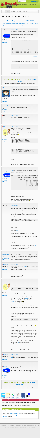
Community (9, 7)
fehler (33, 23)
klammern (8, 25)
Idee (17, 233)
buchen (23, 23)
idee (4, 25)
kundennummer (13, 25)
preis (23, 26)
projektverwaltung (6, 257)
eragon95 (5, 106)
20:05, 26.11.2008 (14, 256)
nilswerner (5, 267)
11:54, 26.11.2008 (14, 127)
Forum (7, 11)
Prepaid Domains (30, 429)
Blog (8, 431)
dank (31, 23)
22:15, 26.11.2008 (14, 267)
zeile (32, 25)
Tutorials (25, 11)
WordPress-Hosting (26, 4)
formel (36, 23)
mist (20, 25)
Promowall (19, 11)
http (2, 25)
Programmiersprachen (18, 20)
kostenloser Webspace (6, 4)
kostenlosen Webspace (15, 418)
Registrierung (34, 1)
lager (18, 25)
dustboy (5, 31)
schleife (29, 25)
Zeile (35, 248)
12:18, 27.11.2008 (14, 284)
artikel (6, 23)
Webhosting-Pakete (16, 4)
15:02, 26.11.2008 (14, 171)
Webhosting (3, 429)
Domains (34, 4)
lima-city (3, 20)
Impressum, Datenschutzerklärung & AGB (19, 431)
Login (28, 1)
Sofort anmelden (11, 408)
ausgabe (10, 23)
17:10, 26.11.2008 (14, 207)
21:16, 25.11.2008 (14, 29)
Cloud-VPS (3, 7)
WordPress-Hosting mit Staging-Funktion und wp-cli (14, 419)
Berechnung (15, 309)
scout (4, 127)
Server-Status (32, 431)
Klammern (33, 318)
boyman (5, 88)
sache (26, 25)
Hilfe (14, 7)
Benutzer (13, 11)
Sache (15, 241)
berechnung (14, 23)
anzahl (3, 23)
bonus (19, 23)
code (28, 23)
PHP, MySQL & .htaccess (31, 20)
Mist (12, 173)
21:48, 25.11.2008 (14, 88)
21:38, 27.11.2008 (14, 368)
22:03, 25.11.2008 (14, 116)
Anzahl (12, 305)
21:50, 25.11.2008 (14, 106)
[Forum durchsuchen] (22, 1)
